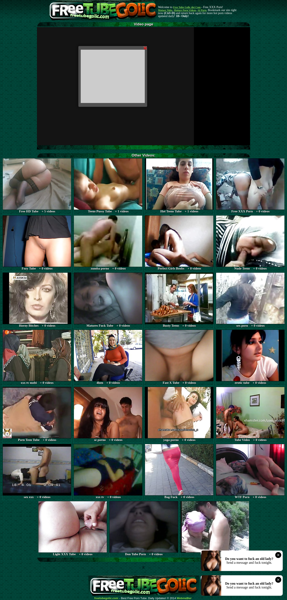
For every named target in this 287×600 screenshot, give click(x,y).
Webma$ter (184, 598)
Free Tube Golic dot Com (187, 7)
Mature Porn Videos (185, 10)
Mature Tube (165, 10)
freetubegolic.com (106, 598)
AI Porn (202, 10)
